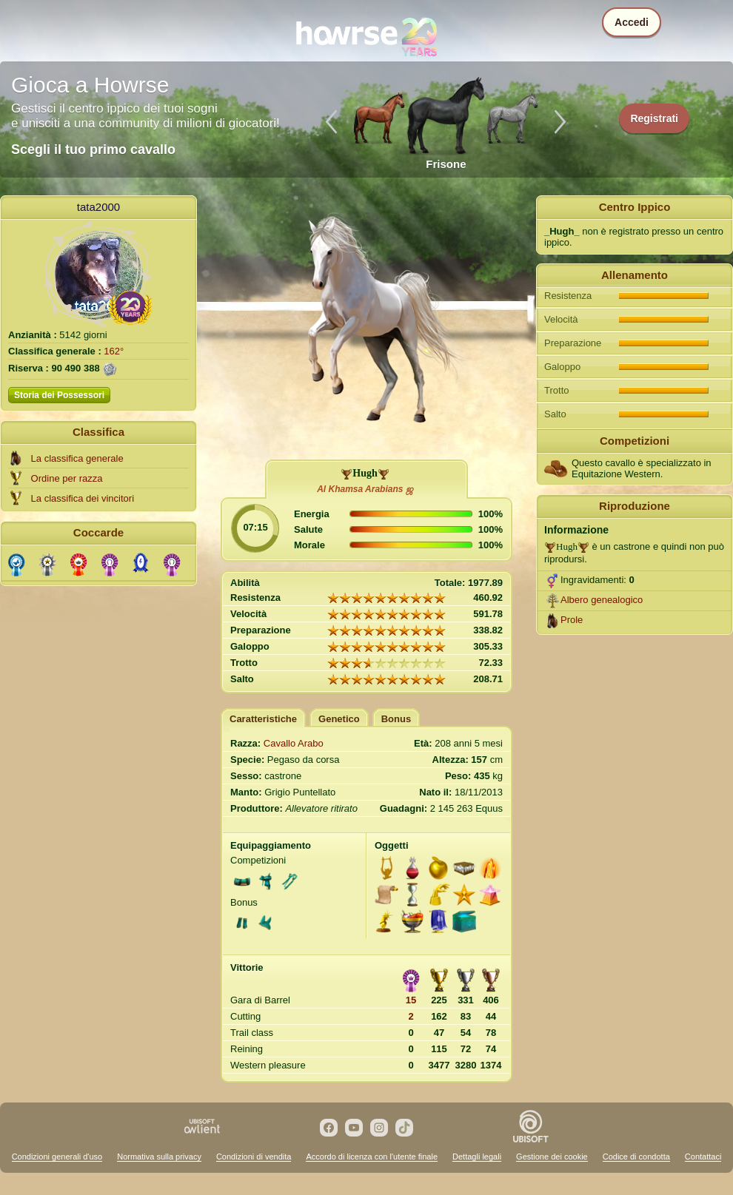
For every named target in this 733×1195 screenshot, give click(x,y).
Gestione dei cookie (552, 1156)
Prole (571, 619)
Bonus (396, 718)
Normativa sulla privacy (159, 1156)
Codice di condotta (636, 1156)
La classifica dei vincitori (82, 498)
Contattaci (703, 1156)
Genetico (339, 718)
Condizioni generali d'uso (57, 1156)
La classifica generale (77, 458)
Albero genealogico (601, 599)
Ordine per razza (67, 478)
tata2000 (98, 207)
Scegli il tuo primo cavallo (93, 149)
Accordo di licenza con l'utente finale (372, 1156)
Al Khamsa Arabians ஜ (365, 489)
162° (114, 351)
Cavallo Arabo (294, 743)
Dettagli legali (476, 1156)
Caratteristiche (263, 718)
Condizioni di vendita (254, 1156)
